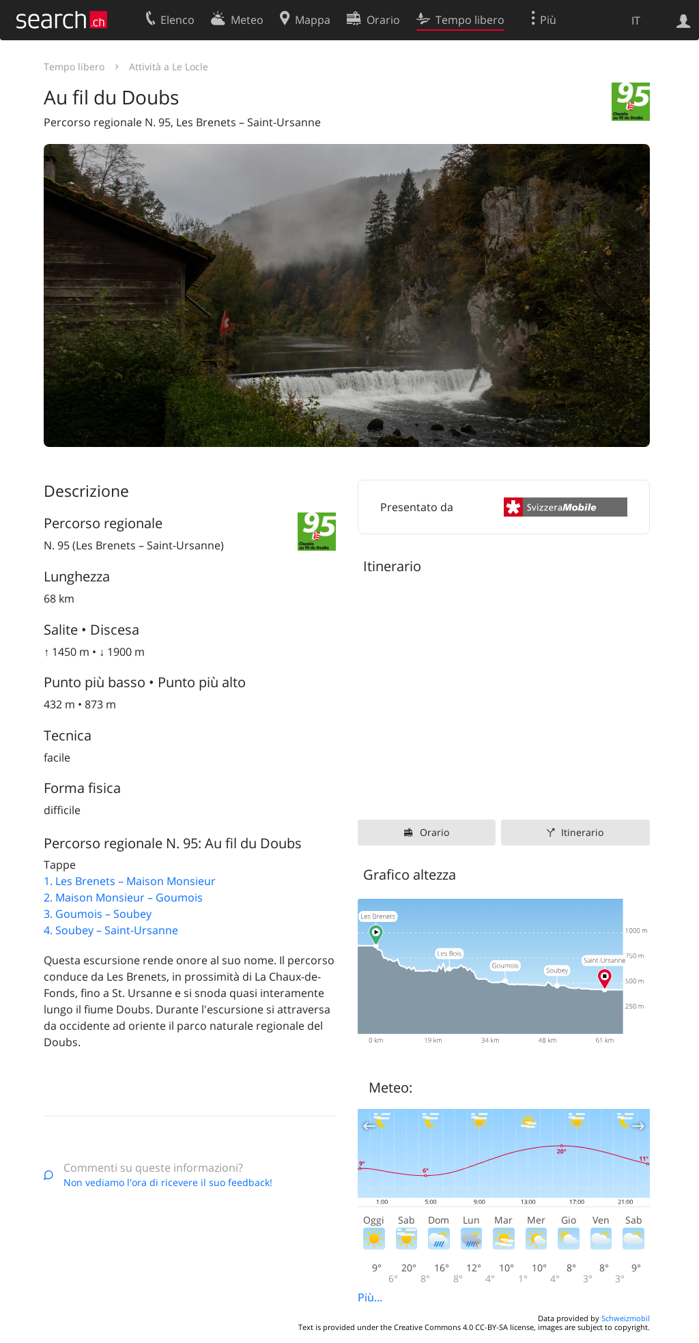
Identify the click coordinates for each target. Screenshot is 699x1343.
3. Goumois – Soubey (98, 913)
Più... (370, 1297)
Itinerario (582, 832)
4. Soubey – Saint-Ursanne (111, 930)
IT (635, 20)
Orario (434, 832)
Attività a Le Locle (168, 66)
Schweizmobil (625, 1318)
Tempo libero (74, 66)
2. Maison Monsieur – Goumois (123, 897)
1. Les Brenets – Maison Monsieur (130, 881)
